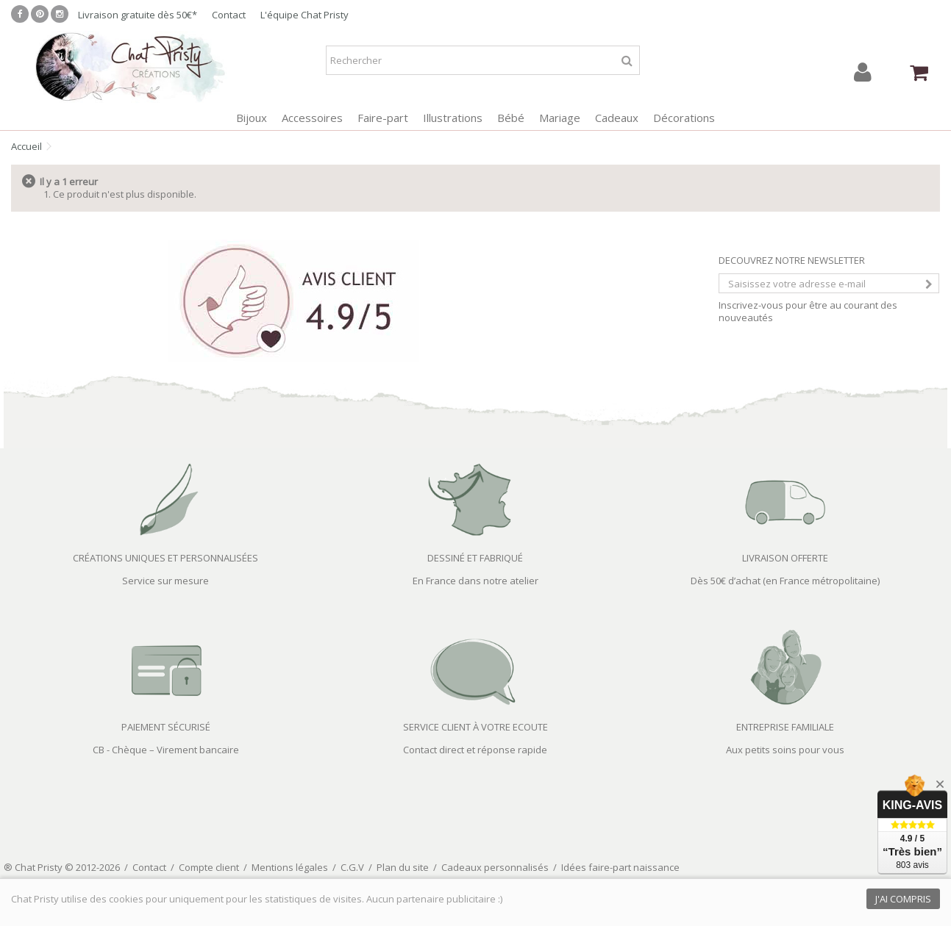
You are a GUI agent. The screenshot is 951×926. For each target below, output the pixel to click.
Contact (229, 14)
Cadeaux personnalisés (495, 867)
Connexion (863, 72)
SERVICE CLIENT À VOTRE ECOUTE (475, 726)
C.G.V (352, 867)
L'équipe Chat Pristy (304, 14)
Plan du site (403, 867)
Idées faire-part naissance (620, 867)
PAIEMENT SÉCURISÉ (165, 726)
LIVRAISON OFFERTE (785, 557)
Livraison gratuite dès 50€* (137, 14)
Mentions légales (290, 867)
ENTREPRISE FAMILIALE (785, 726)
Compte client (209, 867)
